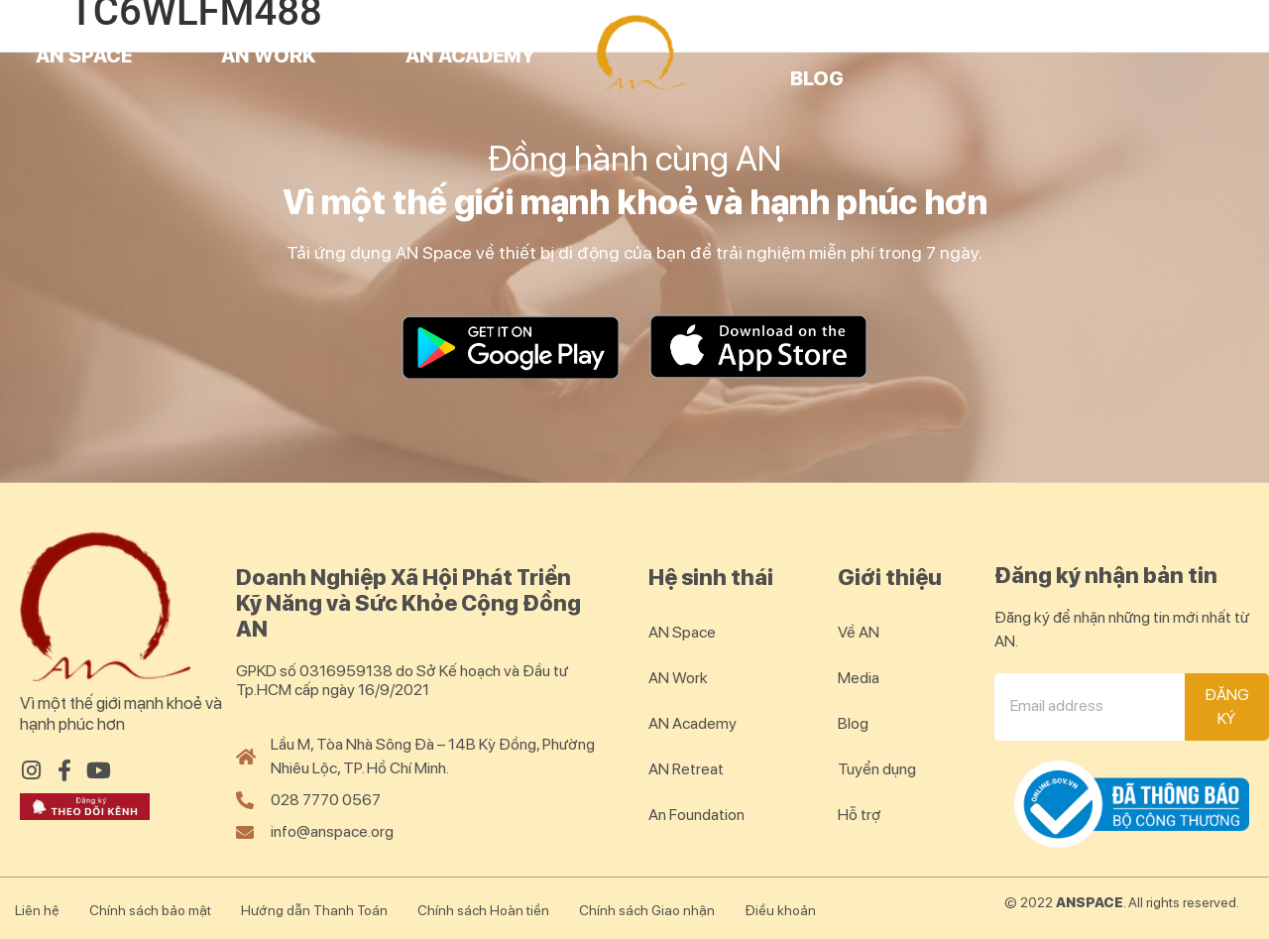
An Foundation (696, 814)
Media (858, 677)
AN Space (84, 55)
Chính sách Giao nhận (647, 910)
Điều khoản (780, 910)
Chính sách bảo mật (150, 910)
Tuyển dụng (877, 769)
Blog (817, 78)
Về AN (858, 632)
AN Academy (470, 55)
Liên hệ (37, 910)
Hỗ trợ (859, 814)
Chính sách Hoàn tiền (483, 910)
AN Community (1033, 33)
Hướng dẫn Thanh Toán (314, 910)
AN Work (268, 55)
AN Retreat (805, 33)
